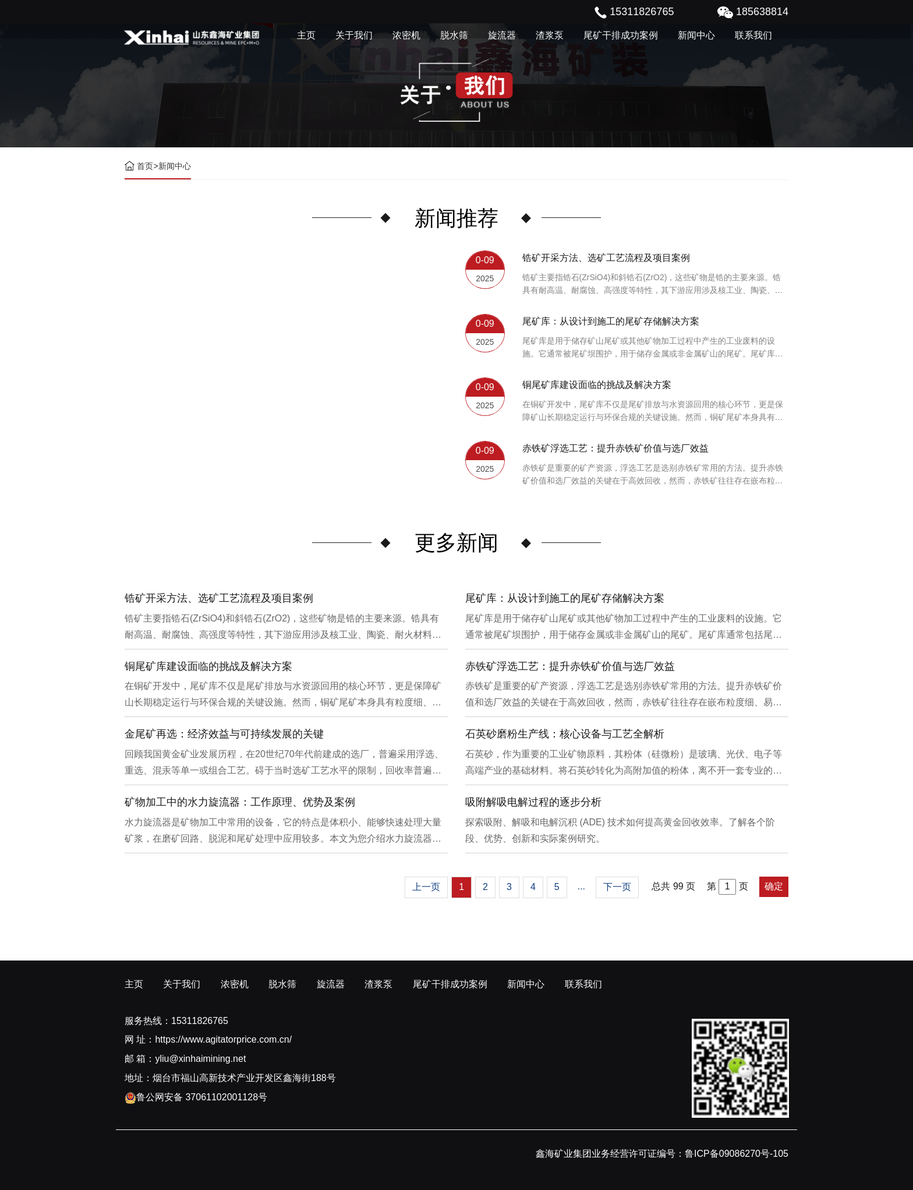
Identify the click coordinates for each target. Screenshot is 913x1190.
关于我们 (354, 35)
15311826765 (199, 1021)
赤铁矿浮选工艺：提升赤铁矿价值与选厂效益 (615, 448)
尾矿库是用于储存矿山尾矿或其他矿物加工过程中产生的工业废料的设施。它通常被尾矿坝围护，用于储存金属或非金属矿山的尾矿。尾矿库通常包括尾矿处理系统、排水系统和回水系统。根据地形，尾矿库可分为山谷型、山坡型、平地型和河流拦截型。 (652, 348)
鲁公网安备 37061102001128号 (196, 1097)
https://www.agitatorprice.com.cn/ (223, 1039)
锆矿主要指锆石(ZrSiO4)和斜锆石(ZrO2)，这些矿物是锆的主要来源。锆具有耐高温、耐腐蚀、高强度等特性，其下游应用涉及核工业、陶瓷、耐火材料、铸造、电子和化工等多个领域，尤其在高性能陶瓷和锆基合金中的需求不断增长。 (652, 284)
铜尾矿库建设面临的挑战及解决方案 (596, 385)
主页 (306, 35)
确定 (774, 886)
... (581, 886)
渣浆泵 (550, 35)
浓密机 (406, 35)
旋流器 (502, 35)
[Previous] (426, 887)
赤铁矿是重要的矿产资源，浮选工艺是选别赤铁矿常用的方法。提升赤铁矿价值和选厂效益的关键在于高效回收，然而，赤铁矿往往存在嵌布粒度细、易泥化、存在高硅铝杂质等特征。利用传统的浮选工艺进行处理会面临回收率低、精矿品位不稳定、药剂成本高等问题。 (652, 475)
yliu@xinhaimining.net (200, 1059)
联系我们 (753, 35)
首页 (145, 166)
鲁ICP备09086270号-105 (736, 1154)
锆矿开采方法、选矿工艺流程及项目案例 (606, 258)
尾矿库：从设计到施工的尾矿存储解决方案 (610, 321)
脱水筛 (454, 35)
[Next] (617, 887)
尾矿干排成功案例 (620, 35)
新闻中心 (696, 35)
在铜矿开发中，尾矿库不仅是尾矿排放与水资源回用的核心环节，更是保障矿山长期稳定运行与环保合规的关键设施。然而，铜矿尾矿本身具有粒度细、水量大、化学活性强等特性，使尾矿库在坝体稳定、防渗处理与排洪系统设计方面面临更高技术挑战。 (652, 411)
